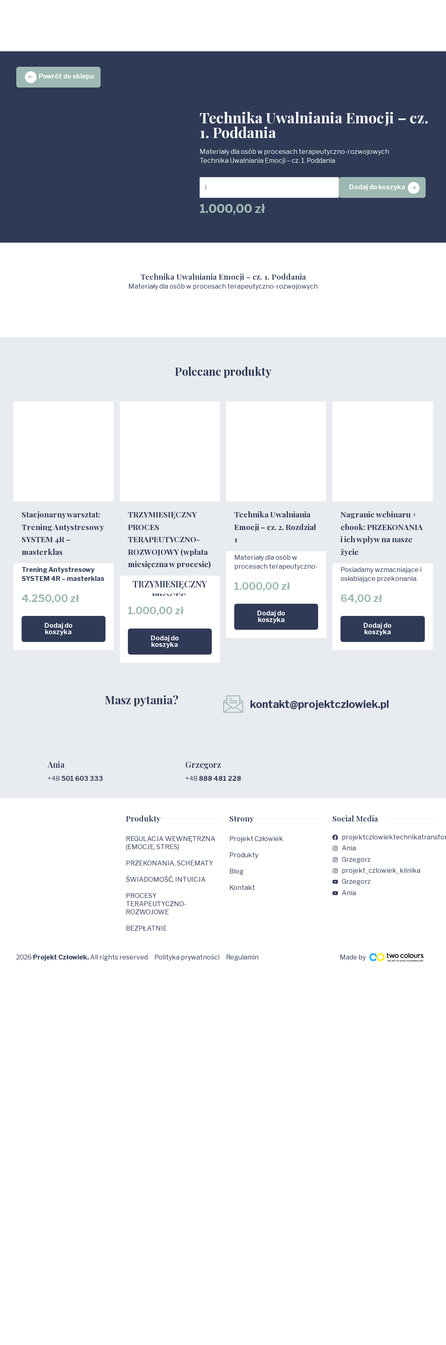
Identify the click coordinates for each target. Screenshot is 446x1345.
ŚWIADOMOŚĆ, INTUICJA (166, 885)
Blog (236, 877)
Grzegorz (202, 771)
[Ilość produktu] (272, 190)
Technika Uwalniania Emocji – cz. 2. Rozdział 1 (275, 544)
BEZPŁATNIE (146, 934)
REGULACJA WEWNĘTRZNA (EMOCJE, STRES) (170, 849)
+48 (75, 785)
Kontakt (242, 894)
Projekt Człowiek (256, 845)
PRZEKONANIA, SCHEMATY (169, 869)
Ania (56, 771)
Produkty (243, 861)
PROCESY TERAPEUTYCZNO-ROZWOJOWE (156, 910)
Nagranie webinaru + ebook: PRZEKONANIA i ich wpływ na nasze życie (382, 544)
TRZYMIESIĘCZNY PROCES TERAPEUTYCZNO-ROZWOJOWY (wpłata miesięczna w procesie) (169, 544)
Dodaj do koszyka (381, 190)
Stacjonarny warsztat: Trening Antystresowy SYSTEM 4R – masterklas (62, 544)
